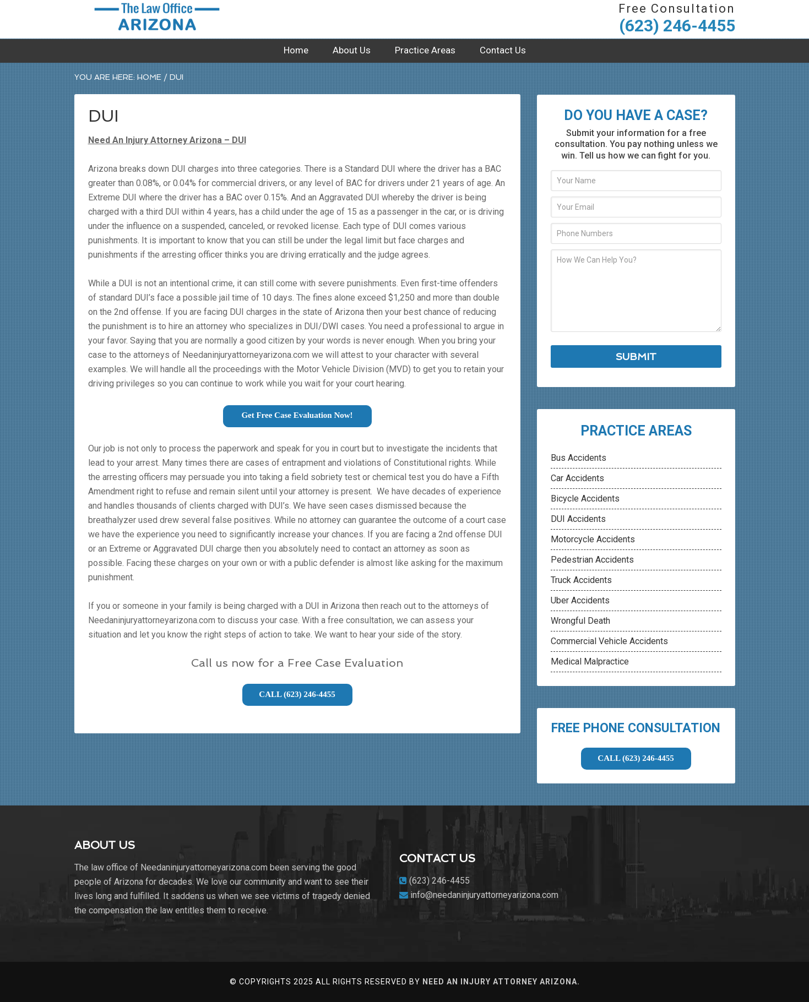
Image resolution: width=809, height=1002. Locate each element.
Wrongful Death (580, 621)
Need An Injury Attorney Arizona (157, 19)
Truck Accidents (581, 580)
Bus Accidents (578, 458)
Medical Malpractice (590, 661)
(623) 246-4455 (677, 25)
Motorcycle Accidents (593, 539)
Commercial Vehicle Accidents (609, 641)
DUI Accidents (578, 519)
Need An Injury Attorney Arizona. (501, 981)
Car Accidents (577, 478)
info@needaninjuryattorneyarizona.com (484, 895)
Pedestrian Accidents (592, 559)
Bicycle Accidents (585, 498)
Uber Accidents (580, 600)
